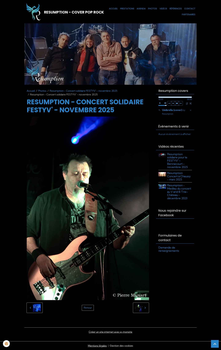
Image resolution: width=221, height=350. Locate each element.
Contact (189, 8)
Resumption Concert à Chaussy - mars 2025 (179, 176)
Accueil (113, 8)
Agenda (141, 8)
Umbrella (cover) (173, 112)
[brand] (61, 11)
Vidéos (163, 8)
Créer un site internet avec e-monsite (110, 332)
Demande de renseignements (168, 249)
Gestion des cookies (121, 345)
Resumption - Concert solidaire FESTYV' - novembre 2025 (83, 90)
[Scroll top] (215, 344)
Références (176, 8)
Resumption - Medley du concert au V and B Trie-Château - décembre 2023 (179, 192)
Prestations (127, 8)
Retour (88, 307)
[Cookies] (6, 343)
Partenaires (188, 14)
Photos (152, 8)
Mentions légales (97, 345)
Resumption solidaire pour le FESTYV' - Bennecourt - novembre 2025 (177, 161)
